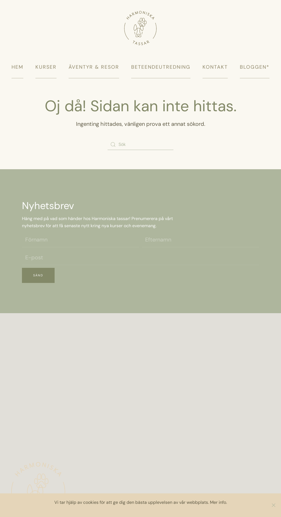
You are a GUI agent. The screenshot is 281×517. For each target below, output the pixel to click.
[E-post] (140, 257)
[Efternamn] (200, 239)
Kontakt (215, 67)
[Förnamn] (80, 239)
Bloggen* (254, 67)
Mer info (218, 502)
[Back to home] (140, 22)
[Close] (274, 505)
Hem (17, 67)
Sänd (38, 275)
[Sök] (140, 144)
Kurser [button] (46, 67)
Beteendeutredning (160, 67)
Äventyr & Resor (94, 67)
